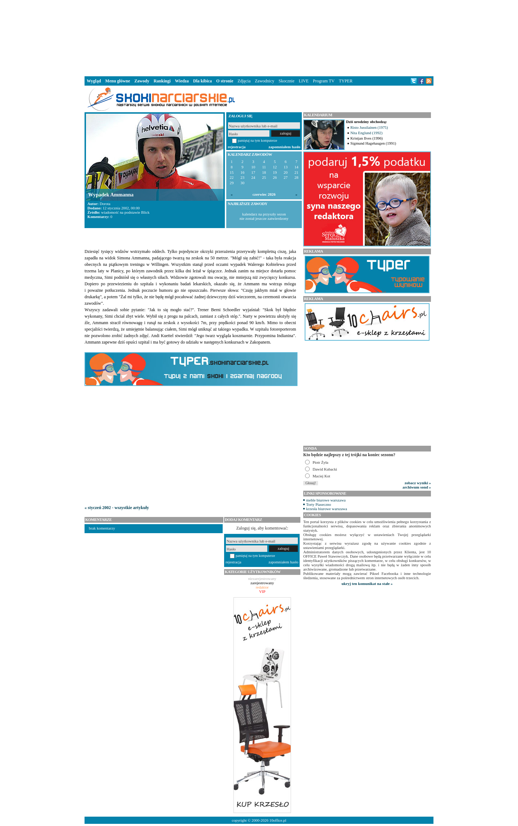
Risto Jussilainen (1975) (369, 127)
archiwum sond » (417, 487)
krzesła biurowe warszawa (326, 509)
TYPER (346, 80)
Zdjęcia (244, 80)
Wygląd (94, 80)
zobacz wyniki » (418, 483)
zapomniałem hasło (284, 147)
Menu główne (117, 80)
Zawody (142, 80)
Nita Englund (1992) (366, 133)
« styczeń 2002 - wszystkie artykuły (117, 507)
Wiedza (181, 80)
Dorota (105, 203)
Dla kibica (202, 80)
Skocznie (286, 80)
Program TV (324, 80)
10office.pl (277, 820)
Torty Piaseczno (318, 504)
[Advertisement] (259, 37)
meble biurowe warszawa (326, 500)
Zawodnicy (264, 80)
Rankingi (162, 80)
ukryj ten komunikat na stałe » (367, 583)
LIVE (303, 80)
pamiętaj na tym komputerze (257, 140)
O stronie (224, 80)
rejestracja (237, 147)
